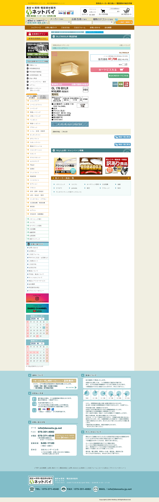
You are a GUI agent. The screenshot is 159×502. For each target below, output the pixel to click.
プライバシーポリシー (36, 291)
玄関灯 (32, 169)
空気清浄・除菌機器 (37, 214)
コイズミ (74, 184)
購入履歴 (92, 15)
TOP (37, 468)
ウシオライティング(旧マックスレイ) (68, 192)
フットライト (34, 172)
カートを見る (103, 468)
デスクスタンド (35, 157)
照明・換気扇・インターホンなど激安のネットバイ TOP (67, 32)
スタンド (33, 154)
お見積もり (32, 251)
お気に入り (92, 12)
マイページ (92, 9)
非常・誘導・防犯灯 (37, 191)
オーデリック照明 (93, 184)
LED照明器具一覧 (36, 75)
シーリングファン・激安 (38, 82)
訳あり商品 (33, 78)
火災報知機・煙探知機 (37, 203)
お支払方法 (32, 267)
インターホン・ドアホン (38, 199)
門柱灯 (32, 165)
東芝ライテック (35, 239)
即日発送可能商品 (36, 72)
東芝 (88, 188)
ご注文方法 (32, 264)
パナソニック (60, 184)
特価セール (33, 65)
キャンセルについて (36, 277)
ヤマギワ (59, 188)
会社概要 (32, 284)
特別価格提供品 (35, 68)
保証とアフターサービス (37, 281)
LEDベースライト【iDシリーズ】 (36, 89)
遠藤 (119, 184)
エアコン (33, 85)
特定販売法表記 (34, 287)
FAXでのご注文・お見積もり (38, 257)
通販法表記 (63, 468)
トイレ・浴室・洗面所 (37, 131)
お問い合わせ (33, 247)
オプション (34, 184)
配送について (33, 271)
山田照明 (33, 235)
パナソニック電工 (36, 219)
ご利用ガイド (33, 261)
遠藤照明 (33, 232)
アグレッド (106, 188)
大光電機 (105, 184)
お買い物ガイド (53, 468)
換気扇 (32, 206)
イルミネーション (36, 150)
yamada (74, 188)
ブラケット (34, 127)
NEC (119, 188)
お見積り (82, 468)
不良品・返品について (36, 274)
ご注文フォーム (34, 254)
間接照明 (33, 176)
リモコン (33, 187)
